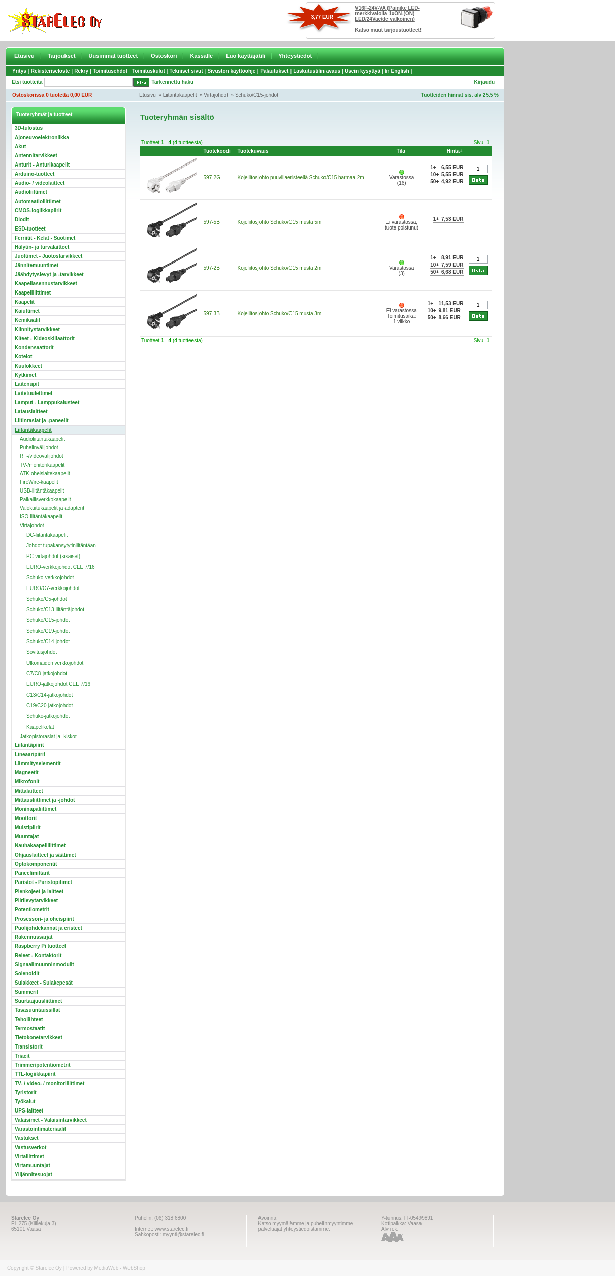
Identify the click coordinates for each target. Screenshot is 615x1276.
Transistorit (28, 1047)
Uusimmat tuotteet (113, 56)
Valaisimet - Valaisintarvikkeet (51, 1120)
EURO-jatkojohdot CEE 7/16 (58, 684)
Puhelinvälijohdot (39, 447)
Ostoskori (164, 56)
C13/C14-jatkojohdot (49, 695)
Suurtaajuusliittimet (38, 1001)
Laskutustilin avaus (316, 71)
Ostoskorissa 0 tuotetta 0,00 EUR (52, 95)
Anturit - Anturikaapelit (42, 165)
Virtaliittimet (29, 1156)
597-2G (212, 177)
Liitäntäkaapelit (180, 95)
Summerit (26, 992)
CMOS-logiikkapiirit (38, 210)
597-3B (212, 313)
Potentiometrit (32, 909)
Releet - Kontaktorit (38, 955)
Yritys (19, 71)
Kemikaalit (27, 320)
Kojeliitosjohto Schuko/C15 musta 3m (280, 313)
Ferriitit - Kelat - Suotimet (45, 238)
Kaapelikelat (40, 727)
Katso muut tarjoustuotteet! (388, 30)
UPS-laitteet (29, 1111)
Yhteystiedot (295, 56)
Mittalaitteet (29, 791)
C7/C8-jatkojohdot (46, 673)
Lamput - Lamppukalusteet (47, 402)
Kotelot (23, 356)
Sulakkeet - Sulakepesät (44, 983)
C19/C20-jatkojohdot (49, 705)
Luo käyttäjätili (245, 56)
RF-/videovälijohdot (41, 456)
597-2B (212, 268)
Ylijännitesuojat (33, 1174)
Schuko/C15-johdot (256, 95)
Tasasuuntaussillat (37, 1010)
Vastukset (27, 1138)
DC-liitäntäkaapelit (47, 535)
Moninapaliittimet (35, 809)
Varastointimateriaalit (40, 1129)
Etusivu (24, 56)
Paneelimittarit (32, 873)
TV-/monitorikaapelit (42, 465)
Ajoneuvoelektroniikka (42, 137)
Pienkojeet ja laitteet (39, 891)
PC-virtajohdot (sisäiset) (53, 556)
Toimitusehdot (110, 71)
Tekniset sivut (186, 71)
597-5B (212, 222)
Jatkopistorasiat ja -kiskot (48, 736)
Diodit (22, 219)
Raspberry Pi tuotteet (40, 946)
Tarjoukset (62, 56)
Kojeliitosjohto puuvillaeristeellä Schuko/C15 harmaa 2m (301, 177)
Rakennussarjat (33, 937)
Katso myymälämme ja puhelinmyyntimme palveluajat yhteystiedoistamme (305, 1226)
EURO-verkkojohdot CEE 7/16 (60, 567)
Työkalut (25, 1101)
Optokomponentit (36, 864)
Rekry (81, 71)
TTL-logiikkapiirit (35, 1074)
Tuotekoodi (217, 151)
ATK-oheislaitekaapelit (45, 473)
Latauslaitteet (31, 411)
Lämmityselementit (38, 763)
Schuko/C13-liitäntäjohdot (55, 609)
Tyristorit (26, 1092)
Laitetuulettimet (33, 393)
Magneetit (27, 772)
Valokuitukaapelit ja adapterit (52, 508)
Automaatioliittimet (38, 201)
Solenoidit (27, 973)
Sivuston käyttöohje (231, 71)
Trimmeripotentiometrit (42, 1065)
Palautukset (274, 71)
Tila (401, 151)
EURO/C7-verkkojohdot (52, 588)
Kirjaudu (484, 82)
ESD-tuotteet (30, 229)
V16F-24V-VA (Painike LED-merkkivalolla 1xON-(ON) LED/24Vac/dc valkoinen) (387, 13)
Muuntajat (27, 836)
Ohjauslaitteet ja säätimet (45, 855)
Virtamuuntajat (32, 1165)
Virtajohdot (216, 95)
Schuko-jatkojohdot (48, 716)
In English (397, 71)
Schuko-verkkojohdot (50, 577)
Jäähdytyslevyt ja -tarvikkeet (49, 274)
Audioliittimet (31, 192)
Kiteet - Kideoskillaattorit (45, 338)
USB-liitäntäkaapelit (42, 491)
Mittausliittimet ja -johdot (45, 800)
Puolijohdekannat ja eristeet (48, 928)
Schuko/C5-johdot (46, 599)
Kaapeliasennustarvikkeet (46, 283)
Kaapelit (25, 302)
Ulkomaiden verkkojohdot (54, 663)
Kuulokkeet (28, 366)
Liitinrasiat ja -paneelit (42, 420)
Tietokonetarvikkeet (38, 1037)
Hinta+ (455, 151)
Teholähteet (29, 1019)
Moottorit (26, 818)
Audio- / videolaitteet (39, 183)
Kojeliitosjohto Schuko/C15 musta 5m (280, 222)
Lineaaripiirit (30, 754)
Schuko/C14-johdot (48, 641)
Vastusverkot (30, 1147)
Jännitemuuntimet (36, 265)
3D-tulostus (29, 128)
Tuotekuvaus (253, 151)
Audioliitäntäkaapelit (42, 439)
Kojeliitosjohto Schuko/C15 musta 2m (280, 268)
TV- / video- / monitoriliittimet (49, 1083)
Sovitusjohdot (41, 652)
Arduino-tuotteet (34, 174)
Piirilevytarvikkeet (36, 900)
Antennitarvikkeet (36, 155)
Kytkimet (25, 375)
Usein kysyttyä (362, 71)
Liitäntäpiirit (29, 745)
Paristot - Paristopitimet (43, 882)
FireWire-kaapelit (39, 482)
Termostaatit (30, 1028)
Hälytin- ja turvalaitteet (42, 247)
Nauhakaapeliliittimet (40, 845)
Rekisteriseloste (50, 71)
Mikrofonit (27, 781)
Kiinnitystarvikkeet (37, 329)
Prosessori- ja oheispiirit (44, 919)
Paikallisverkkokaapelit (45, 499)
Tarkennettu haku (173, 82)
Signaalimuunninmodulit (44, 964)
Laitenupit (27, 384)
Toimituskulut (148, 71)
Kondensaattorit (34, 347)
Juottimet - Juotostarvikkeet (48, 256)
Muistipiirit (28, 827)
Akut (20, 146)
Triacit (22, 1056)
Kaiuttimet (27, 311)
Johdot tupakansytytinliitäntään (61, 545)
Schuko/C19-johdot (48, 631)
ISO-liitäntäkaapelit (41, 516)
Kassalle (201, 56)
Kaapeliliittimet (33, 293)
